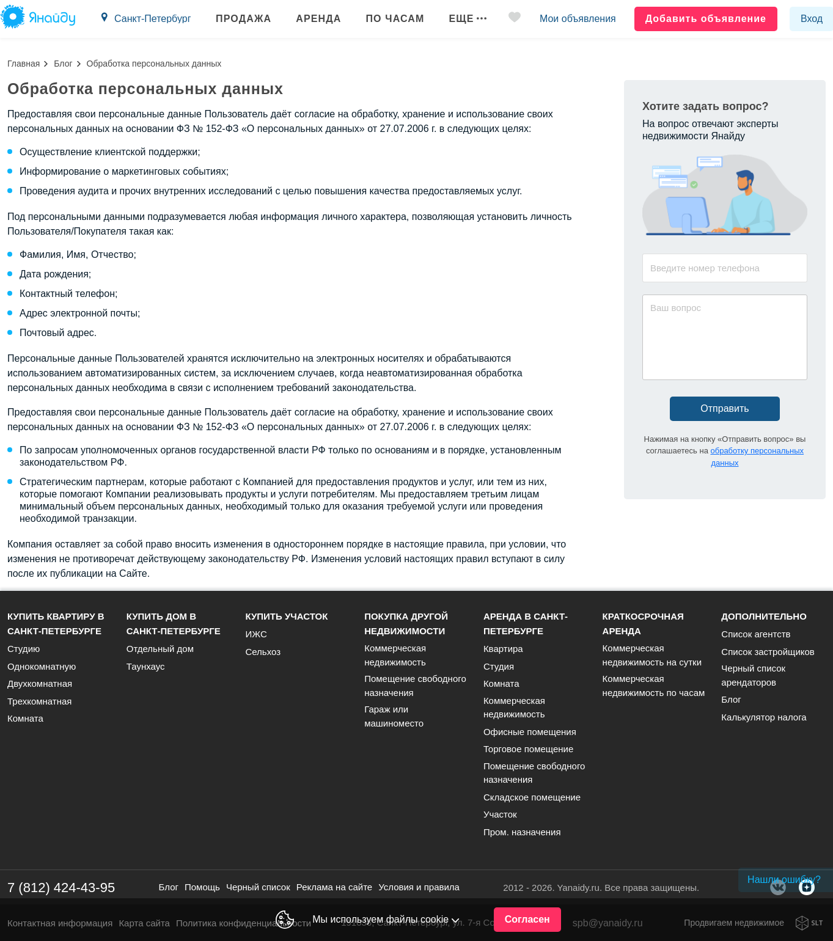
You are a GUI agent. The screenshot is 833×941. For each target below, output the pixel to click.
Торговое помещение (528, 749)
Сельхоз (263, 651)
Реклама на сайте (334, 887)
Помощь (202, 887)
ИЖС (255, 634)
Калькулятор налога (763, 717)
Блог (63, 63)
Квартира (503, 648)
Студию (23, 648)
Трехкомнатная (39, 701)
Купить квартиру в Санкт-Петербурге (56, 623)
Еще (467, 18)
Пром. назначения (522, 832)
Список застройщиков (768, 651)
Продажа (243, 18)
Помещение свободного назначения (415, 685)
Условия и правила (419, 887)
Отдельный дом (160, 648)
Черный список (258, 887)
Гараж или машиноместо (394, 716)
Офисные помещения (529, 732)
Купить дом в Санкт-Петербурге (174, 623)
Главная (23, 63)
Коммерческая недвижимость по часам (654, 685)
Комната (25, 718)
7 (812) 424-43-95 (61, 887)
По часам (394, 18)
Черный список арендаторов (753, 675)
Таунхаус (146, 666)
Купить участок (286, 616)
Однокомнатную (41, 666)
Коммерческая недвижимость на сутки (652, 655)
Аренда (318, 18)
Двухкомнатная (39, 683)
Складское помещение (532, 797)
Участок (500, 814)
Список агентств (755, 634)
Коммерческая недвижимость (395, 655)
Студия (498, 666)
